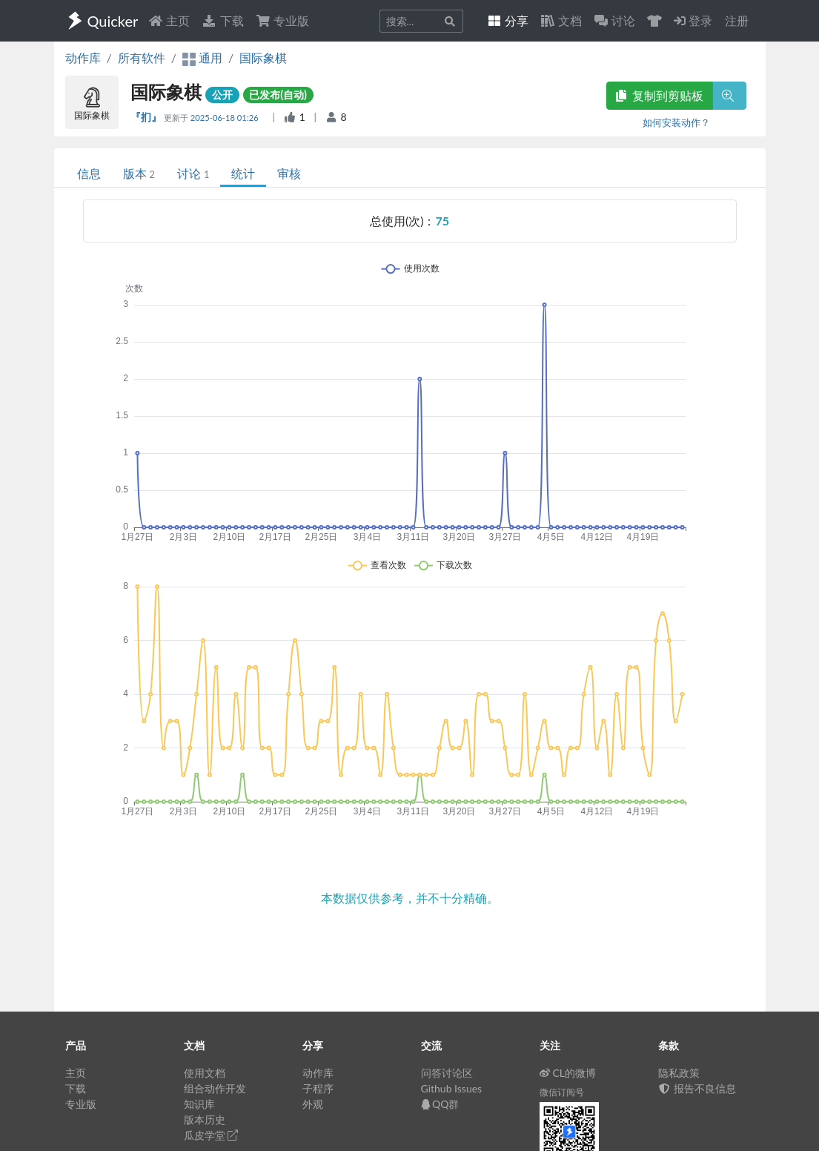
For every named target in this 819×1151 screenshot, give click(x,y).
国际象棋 (263, 57)
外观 (312, 1104)
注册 (737, 20)
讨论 (193, 173)
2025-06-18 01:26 (225, 117)
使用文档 (204, 1072)
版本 (139, 173)
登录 (693, 20)
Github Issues (452, 1088)
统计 (243, 173)
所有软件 (141, 57)
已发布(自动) (278, 94)
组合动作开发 (215, 1088)
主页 (169, 20)
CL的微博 (568, 1072)
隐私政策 (679, 1072)
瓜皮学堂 (211, 1135)
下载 (222, 20)
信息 (89, 173)
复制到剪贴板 (659, 95)
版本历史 (204, 1119)
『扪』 (147, 117)
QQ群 (440, 1104)
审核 (289, 173)
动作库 (83, 57)
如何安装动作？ (676, 122)
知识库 (199, 1104)
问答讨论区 (447, 1072)
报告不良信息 (697, 1088)
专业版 (282, 20)
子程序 (318, 1088)
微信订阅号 (562, 1092)
